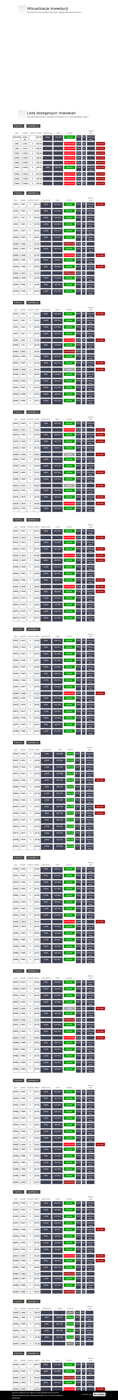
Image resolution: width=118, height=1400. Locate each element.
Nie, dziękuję (99, 1394)
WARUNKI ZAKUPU (61, 5)
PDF (79, 137)
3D (84, 137)
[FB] (116, 5)
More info (16, 1398)
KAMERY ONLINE (104, 5)
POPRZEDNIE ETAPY (83, 5)
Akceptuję (87, 1394)
